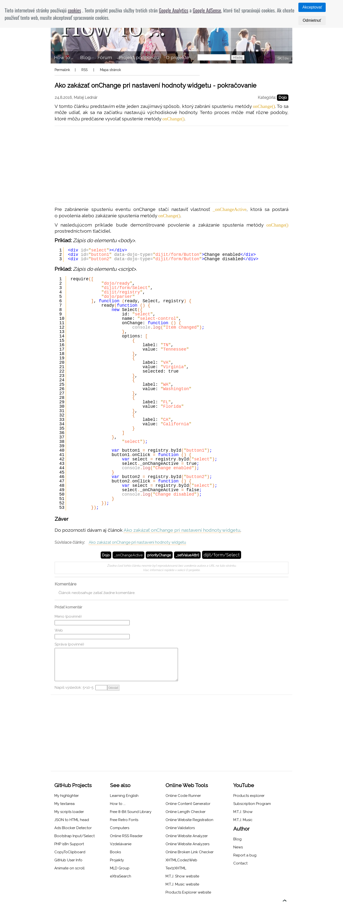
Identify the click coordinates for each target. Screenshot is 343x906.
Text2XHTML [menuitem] (176, 868)
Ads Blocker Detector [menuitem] (73, 828)
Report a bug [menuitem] (244, 855)
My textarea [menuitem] (64, 804)
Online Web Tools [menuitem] (187, 785)
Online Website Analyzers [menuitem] (187, 844)
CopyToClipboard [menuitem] (69, 852)
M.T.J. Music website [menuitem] (182, 884)
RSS (84, 70)
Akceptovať (312, 7)
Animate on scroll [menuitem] (69, 868)
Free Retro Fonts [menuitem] (124, 820)
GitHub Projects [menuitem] (73, 785)
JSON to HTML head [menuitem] (71, 820)
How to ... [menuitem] (63, 57)
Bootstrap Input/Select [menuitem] (74, 836)
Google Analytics (173, 10)
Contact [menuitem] (240, 863)
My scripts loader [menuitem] (69, 812)
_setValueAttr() (187, 555)
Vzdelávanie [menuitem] (120, 844)
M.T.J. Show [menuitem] (243, 812)
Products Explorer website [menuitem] (188, 892)
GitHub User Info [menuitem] (68, 860)
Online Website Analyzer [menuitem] (187, 836)
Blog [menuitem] (85, 57)
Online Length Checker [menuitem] (186, 812)
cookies (74, 10)
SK (279, 58)
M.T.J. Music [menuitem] (243, 820)
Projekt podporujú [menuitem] (139, 57)
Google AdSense (207, 10)
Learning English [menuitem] (124, 795)
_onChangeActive (128, 555)
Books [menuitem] (115, 852)
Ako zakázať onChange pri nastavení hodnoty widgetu (182, 530)
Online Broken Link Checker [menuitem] (190, 852)
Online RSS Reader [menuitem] (126, 836)
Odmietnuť (312, 20)
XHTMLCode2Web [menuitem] (181, 860)
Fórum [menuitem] (105, 57)
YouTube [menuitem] (243, 785)
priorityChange (159, 555)
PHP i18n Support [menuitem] (69, 844)
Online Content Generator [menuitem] (188, 804)
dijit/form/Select (222, 554)
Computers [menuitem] (119, 828)
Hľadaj (238, 57)
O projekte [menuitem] (177, 57)
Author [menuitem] (241, 829)
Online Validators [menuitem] (180, 828)
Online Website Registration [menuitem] (189, 820)
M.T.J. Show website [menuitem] (182, 876)
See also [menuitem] (120, 785)
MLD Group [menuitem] (119, 868)
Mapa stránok (110, 70)
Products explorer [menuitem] (249, 795)
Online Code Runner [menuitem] (183, 795)
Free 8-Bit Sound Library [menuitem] (130, 812)
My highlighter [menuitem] (66, 795)
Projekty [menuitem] (117, 860)
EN (286, 58)
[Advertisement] (171, 164)
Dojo (282, 97)
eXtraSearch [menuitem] (120, 876)
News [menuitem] (238, 847)
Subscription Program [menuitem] (252, 804)
